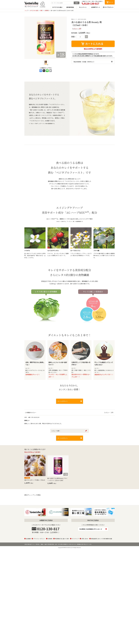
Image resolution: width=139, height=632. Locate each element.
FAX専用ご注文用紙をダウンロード (90, 572)
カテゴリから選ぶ (57, 7)
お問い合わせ (84, 582)
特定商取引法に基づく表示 (62, 582)
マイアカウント (109, 7)
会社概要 (28, 582)
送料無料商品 (70, 7)
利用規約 (50, 582)
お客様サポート (95, 7)
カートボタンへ (62, 470)
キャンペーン (83, 7)
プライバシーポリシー (39, 582)
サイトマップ (75, 582)
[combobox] (62, 3)
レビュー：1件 (77, 28)
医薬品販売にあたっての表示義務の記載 (101, 582)
